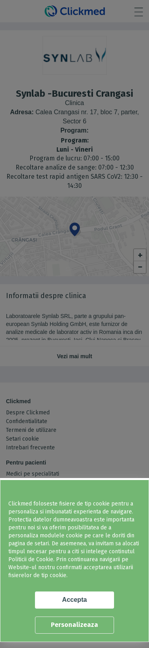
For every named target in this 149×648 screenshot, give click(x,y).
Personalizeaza (74, 624)
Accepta (74, 599)
